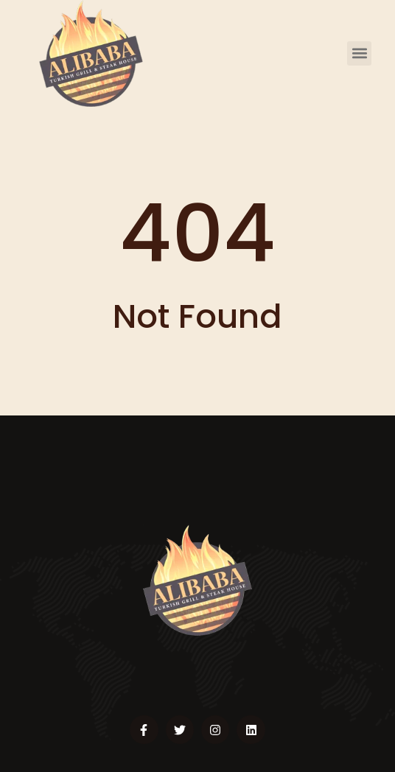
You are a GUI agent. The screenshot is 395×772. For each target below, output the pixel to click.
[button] (359, 53)
